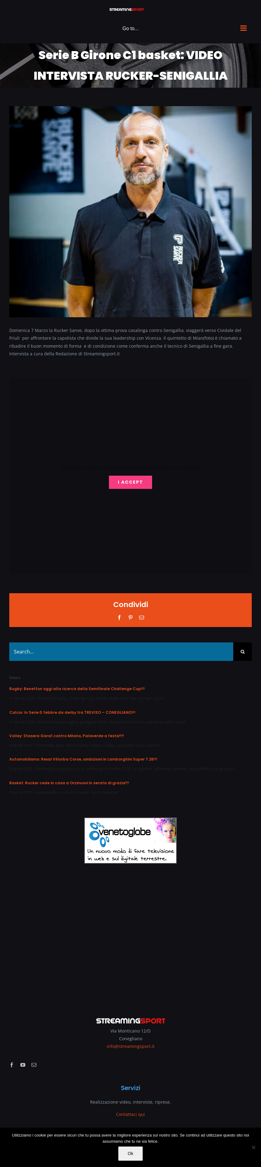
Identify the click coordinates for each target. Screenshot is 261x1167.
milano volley (102, 745)
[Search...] (121, 651)
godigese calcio (93, 722)
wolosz (153, 745)
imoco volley (77, 745)
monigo (145, 698)
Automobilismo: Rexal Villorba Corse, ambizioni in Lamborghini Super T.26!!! (83, 759)
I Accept (130, 482)
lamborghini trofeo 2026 (109, 768)
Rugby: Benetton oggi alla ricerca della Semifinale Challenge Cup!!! (77, 688)
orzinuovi (67, 792)
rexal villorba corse (205, 768)
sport (159, 698)
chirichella (45, 745)
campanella (46, 792)
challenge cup (81, 698)
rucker (83, 792)
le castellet (142, 768)
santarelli (125, 745)
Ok (130, 1153)
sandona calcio (160, 722)
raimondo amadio (170, 768)
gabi (60, 745)
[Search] (242, 651)
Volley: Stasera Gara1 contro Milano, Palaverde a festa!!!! (66, 735)
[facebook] (11, 1064)
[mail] (33, 1064)
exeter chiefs (107, 698)
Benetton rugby (52, 698)
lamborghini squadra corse (60, 768)
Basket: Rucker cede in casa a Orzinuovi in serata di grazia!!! (69, 782)
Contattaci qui (130, 1114)
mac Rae (128, 698)
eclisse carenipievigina (58, 722)
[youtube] (22, 1064)
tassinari (110, 792)
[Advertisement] (130, 936)
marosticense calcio (127, 722)
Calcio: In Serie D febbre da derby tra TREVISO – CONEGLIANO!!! (72, 712)
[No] (253, 1147)
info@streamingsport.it (131, 1046)
